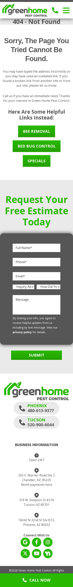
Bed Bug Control (37, 146)
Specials (37, 160)
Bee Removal (36, 131)
